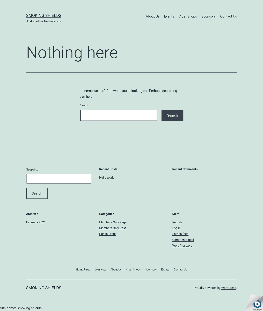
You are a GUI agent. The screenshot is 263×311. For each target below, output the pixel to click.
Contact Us (228, 16)
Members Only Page (113, 222)
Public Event (107, 234)
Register (178, 222)
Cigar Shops (188, 16)
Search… (85, 105)
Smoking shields (43, 15)
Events (169, 16)
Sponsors (208, 16)
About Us (153, 16)
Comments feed (183, 240)
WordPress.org (182, 245)
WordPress (228, 288)
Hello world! (107, 177)
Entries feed (180, 234)
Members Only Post (112, 228)
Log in (176, 228)
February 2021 (36, 222)
